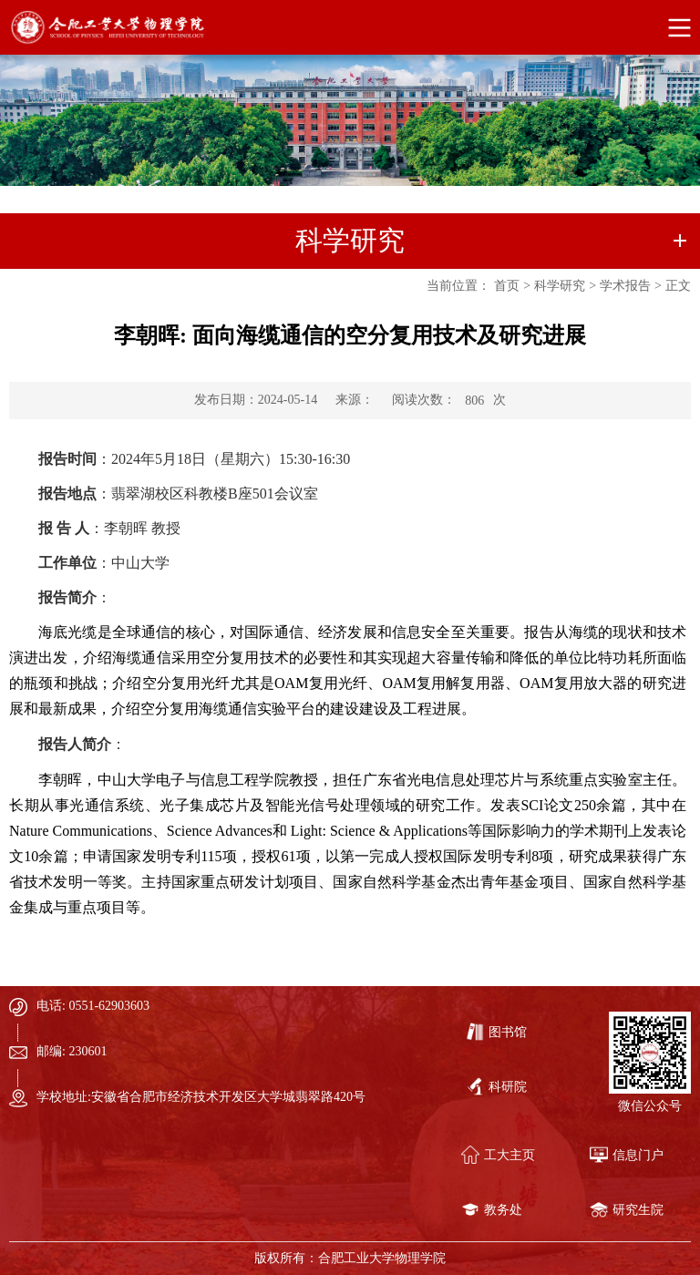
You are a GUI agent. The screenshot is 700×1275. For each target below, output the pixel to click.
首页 (507, 286)
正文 (678, 286)
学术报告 (625, 286)
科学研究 (559, 286)
